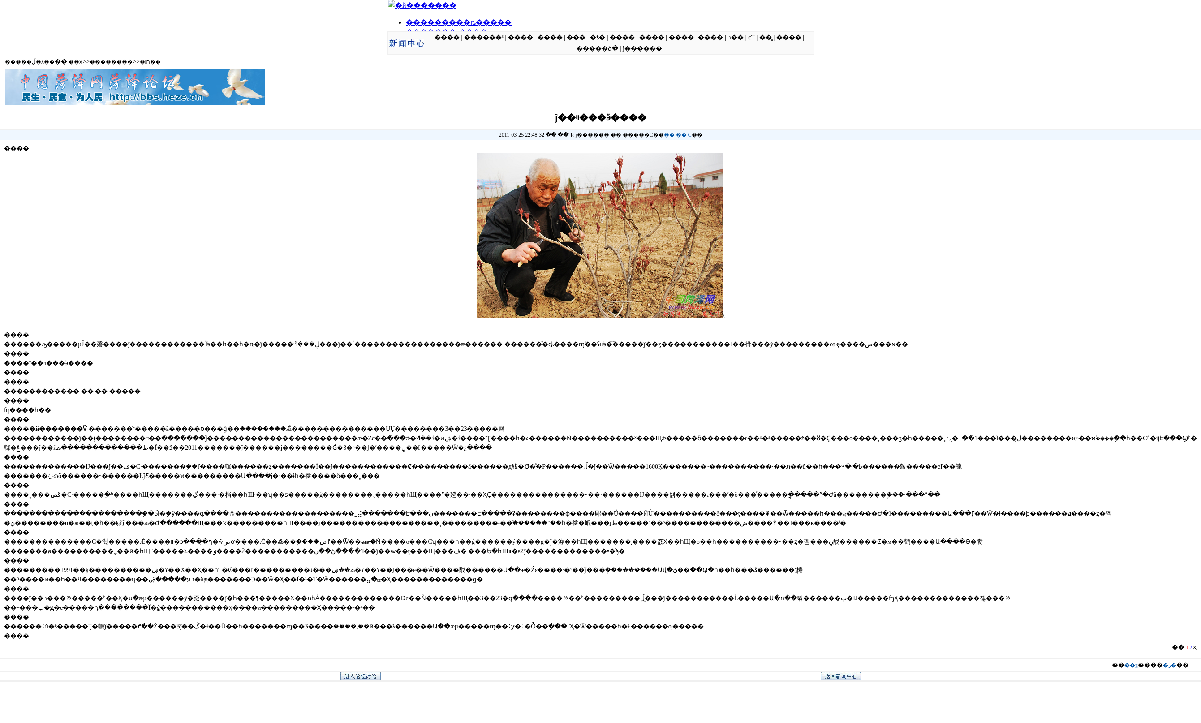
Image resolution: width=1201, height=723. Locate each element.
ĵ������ (642, 48)
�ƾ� (597, 37)
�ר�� (150, 62)
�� (669, 135)
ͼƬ (751, 37)
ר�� (735, 37)
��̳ (765, 37)
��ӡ (1131, 665)
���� (447, 37)
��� (576, 37)
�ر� (1169, 665)
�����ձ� (597, 48)
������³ (484, 37)
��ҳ (75, 62)
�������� (111, 62)
